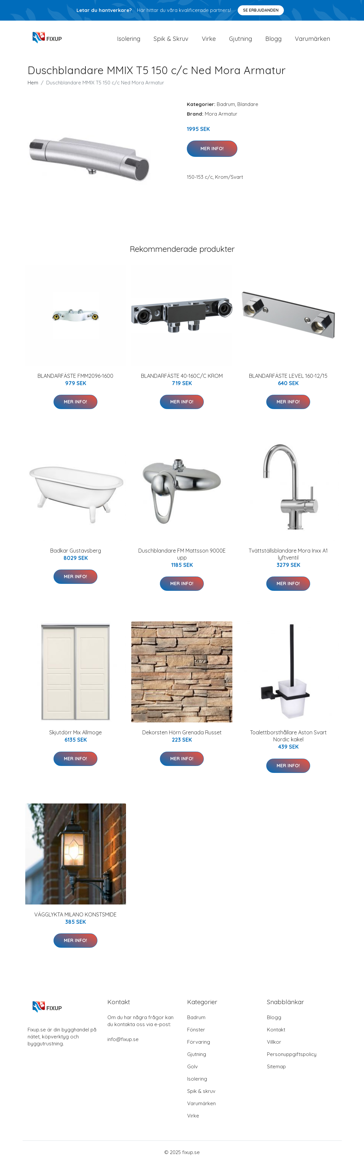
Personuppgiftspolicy (291, 1057)
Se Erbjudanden (261, 10)
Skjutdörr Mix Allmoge (75, 736)
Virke (209, 40)
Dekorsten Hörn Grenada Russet (182, 736)
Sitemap (276, 1070)
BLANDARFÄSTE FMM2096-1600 (75, 379)
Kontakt (276, 1033)
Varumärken (312, 40)
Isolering (128, 40)
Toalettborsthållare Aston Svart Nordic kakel (288, 739)
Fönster (196, 1033)
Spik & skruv (201, 1094)
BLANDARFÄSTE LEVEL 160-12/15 (288, 379)
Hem (33, 86)
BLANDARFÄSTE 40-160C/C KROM (182, 379)
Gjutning (240, 40)
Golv (192, 1070)
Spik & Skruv (171, 40)
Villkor (274, 1045)
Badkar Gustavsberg (75, 554)
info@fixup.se (123, 1042)
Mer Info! (212, 152)
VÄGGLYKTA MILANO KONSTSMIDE (75, 917)
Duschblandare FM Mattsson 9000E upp (182, 557)
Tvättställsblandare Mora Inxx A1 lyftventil (288, 557)
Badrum (226, 107)
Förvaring (198, 1045)
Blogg (273, 40)
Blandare (247, 107)
